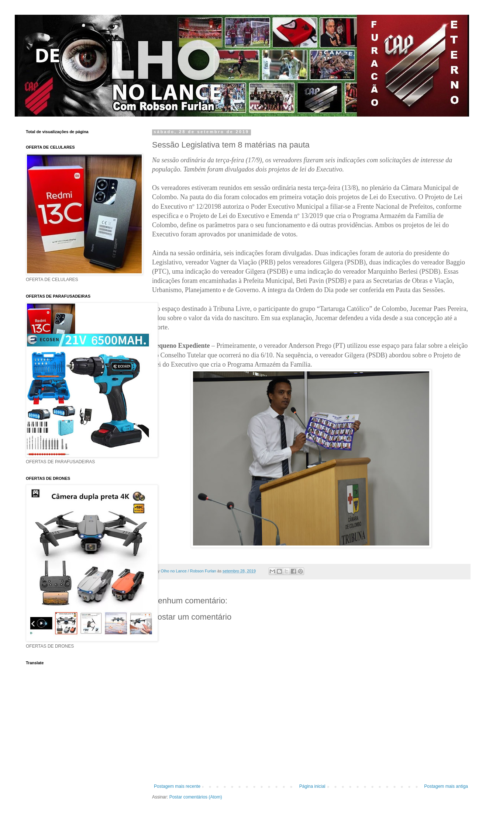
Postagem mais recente (177, 786)
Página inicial (312, 786)
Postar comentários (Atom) (195, 797)
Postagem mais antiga (446, 786)
